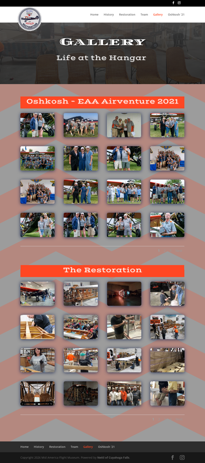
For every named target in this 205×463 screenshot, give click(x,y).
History (109, 14)
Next (179, 250)
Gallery (158, 14)
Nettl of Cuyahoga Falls (113, 457)
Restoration (127, 14)
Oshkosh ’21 (176, 14)
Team (144, 14)
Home (94, 14)
